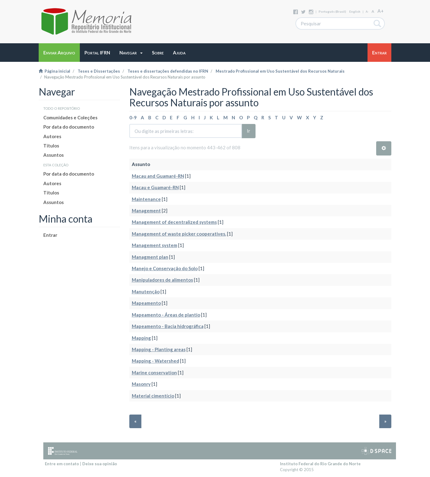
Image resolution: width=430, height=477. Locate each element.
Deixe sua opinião (99, 463)
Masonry (141, 384)
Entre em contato (62, 463)
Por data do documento (68, 127)
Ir (248, 131)
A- (367, 11)
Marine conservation (154, 372)
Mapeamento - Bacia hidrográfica (168, 326)
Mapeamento (146, 303)
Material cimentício (153, 395)
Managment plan (150, 257)
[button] (131, 52)
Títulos (51, 145)
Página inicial (54, 71)
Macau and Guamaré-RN (158, 176)
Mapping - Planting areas (159, 349)
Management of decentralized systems (174, 222)
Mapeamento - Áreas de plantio (166, 314)
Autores (52, 136)
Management (146, 210)
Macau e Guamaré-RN (155, 187)
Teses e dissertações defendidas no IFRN (167, 71)
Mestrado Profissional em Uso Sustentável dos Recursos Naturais (280, 71)
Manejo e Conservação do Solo (165, 268)
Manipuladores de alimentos (162, 280)
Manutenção (146, 291)
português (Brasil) (332, 11)
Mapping (141, 338)
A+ (380, 11)
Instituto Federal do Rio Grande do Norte (320, 463)
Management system (154, 245)
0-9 (133, 117)
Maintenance (146, 199)
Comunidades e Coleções (70, 117)
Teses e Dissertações (99, 71)
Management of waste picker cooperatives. (179, 233)
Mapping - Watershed (155, 361)
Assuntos (53, 155)
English (354, 11)
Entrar (50, 235)
